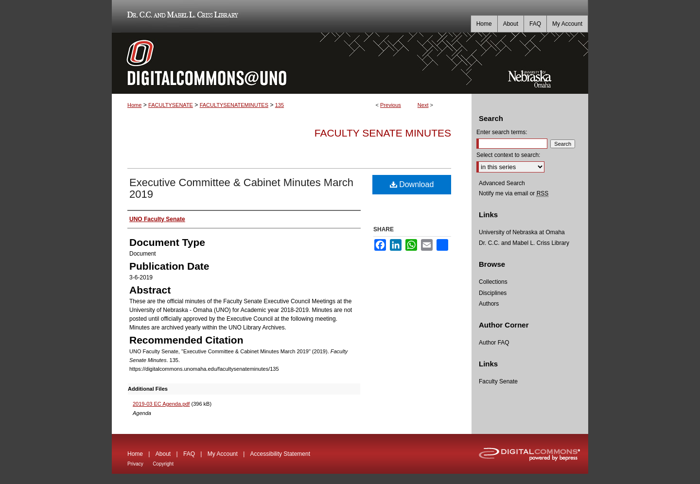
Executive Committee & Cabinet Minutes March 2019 (241, 188)
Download (412, 184)
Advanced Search (502, 183)
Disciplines (493, 293)
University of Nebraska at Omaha (522, 232)
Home (134, 105)
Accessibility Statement (280, 453)
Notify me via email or (513, 193)
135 (279, 105)
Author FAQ (494, 342)
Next (423, 105)
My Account (223, 453)
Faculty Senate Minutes (383, 132)
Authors (489, 303)
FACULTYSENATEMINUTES (234, 105)
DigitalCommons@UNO (292, 63)
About (163, 453)
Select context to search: (508, 155)
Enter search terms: (501, 132)
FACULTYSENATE (170, 105)
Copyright (163, 464)
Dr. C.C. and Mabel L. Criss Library (181, 16)
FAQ (189, 453)
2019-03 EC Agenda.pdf (161, 404)
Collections (493, 281)
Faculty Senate (498, 381)
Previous (390, 105)
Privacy (135, 464)
